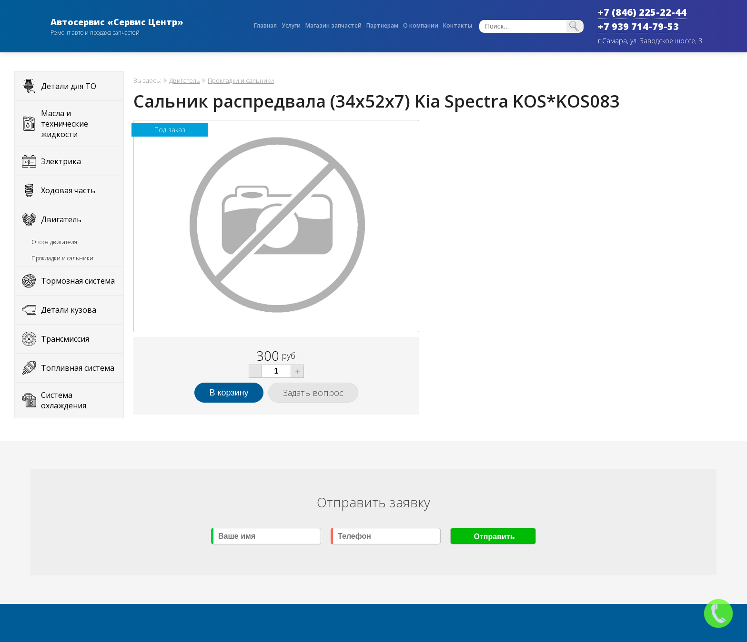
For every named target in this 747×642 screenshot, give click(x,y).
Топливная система (77, 368)
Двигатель (61, 219)
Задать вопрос (313, 392)
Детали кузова (68, 310)
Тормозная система (78, 281)
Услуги (291, 25)
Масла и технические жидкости (64, 123)
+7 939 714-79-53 (638, 26)
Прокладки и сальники (62, 258)
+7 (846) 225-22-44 (642, 12)
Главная (265, 25)
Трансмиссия (65, 339)
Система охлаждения (63, 400)
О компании (420, 25)
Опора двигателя (54, 242)
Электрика (61, 161)
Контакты (457, 25)
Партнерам (382, 25)
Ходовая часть (68, 190)
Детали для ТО (68, 86)
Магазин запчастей (333, 25)
